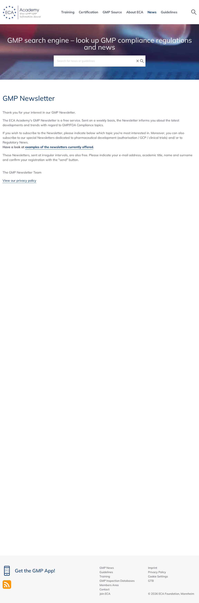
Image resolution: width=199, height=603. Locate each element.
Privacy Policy (157, 572)
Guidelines (106, 572)
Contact (105, 589)
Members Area (109, 585)
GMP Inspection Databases (117, 580)
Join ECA (105, 593)
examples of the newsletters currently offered (59, 147)
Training (105, 576)
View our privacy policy (19, 181)
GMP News (107, 567)
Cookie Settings (158, 576)
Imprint (152, 567)
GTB (151, 580)
